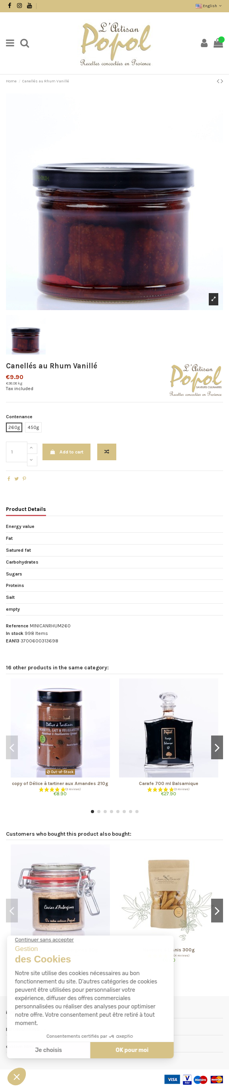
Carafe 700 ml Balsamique (168, 783)
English (209, 6)
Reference (17, 626)
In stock (14, 633)
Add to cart (66, 452)
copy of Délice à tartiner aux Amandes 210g (60, 783)
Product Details (26, 509)
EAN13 (12, 641)
